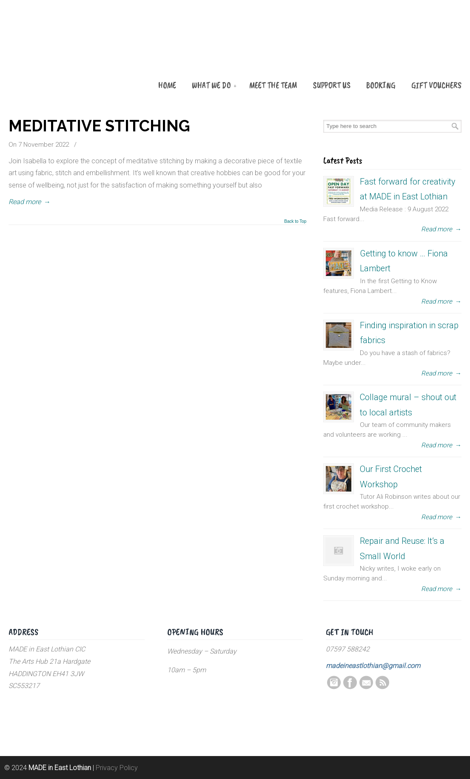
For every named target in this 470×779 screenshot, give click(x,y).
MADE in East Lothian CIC (51, 51)
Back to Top (295, 221)
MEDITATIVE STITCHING (99, 126)
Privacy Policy (117, 768)
